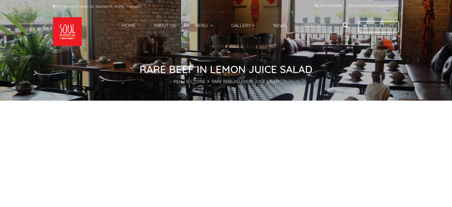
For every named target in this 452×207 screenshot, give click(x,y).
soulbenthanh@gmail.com (374, 5)
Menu (204, 25)
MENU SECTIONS (189, 81)
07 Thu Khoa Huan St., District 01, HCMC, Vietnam (97, 6)
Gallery (243, 25)
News (279, 25)
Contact (315, 25)
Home (128, 25)
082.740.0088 (328, 5)
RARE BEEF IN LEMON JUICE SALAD (245, 81)
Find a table (378, 26)
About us (165, 25)
